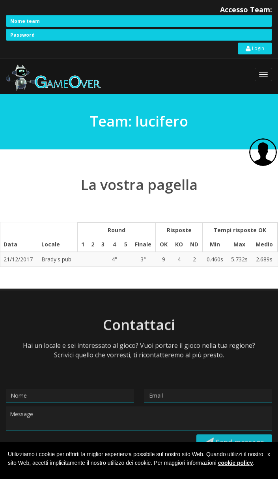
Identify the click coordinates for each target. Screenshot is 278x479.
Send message (234, 435)
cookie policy (235, 463)
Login (255, 48)
